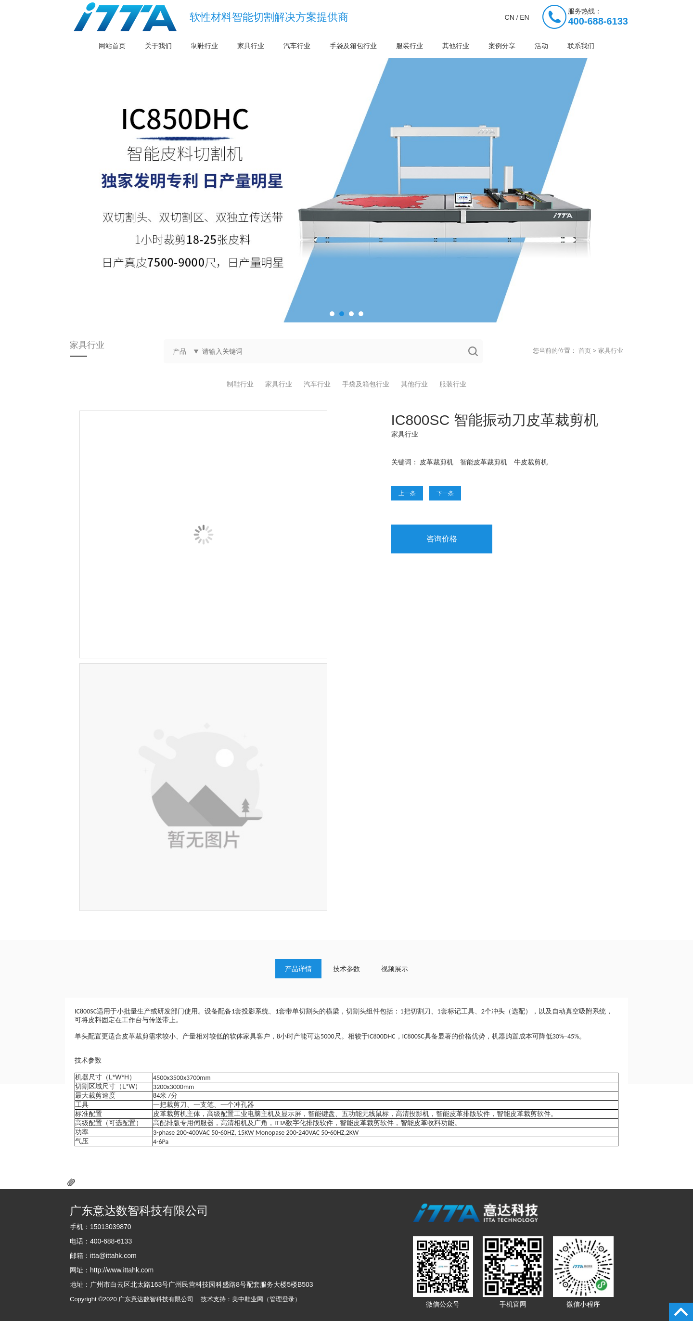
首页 (584, 350)
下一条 (445, 493)
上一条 (407, 493)
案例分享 (501, 46)
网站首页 (112, 46)
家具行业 (250, 46)
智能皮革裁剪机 (483, 462)
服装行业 (409, 46)
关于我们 (158, 46)
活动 (541, 46)
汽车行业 (296, 46)
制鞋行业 (204, 46)
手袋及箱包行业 (353, 46)
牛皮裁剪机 (531, 462)
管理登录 (282, 1299)
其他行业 (455, 46)
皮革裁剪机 (436, 462)
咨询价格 (441, 539)
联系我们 (580, 46)
